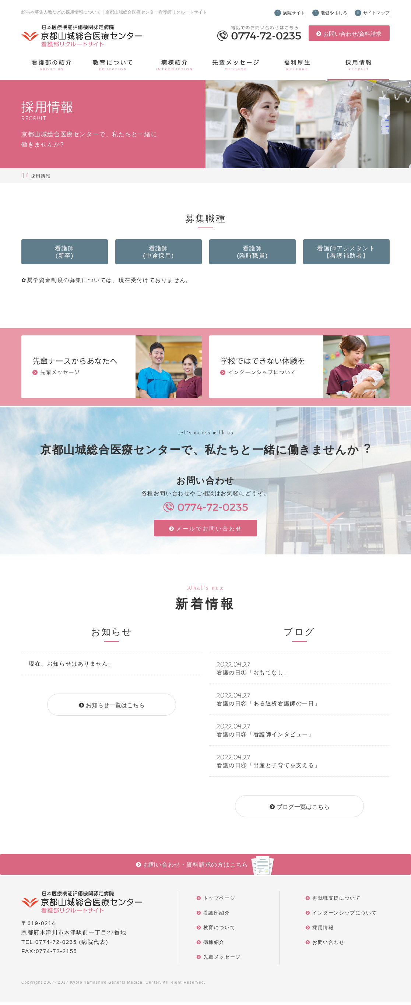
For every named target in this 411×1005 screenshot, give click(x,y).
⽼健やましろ (334, 12)
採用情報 (323, 930)
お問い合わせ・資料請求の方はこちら (196, 867)
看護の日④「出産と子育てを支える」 (268, 768)
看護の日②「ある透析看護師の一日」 (268, 706)
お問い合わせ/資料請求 (352, 34)
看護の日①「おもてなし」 (253, 675)
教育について (219, 930)
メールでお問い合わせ (209, 532)
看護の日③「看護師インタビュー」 (266, 737)
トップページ (219, 900)
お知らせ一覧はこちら (115, 708)
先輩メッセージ (222, 959)
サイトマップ (376, 12)
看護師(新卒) (64, 253)
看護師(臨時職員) (253, 253)
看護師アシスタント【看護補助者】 (346, 253)
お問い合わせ (328, 945)
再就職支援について (336, 900)
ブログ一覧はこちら (303, 809)
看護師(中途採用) (159, 253)
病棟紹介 (214, 945)
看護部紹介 (216, 915)
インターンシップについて (344, 915)
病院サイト (294, 12)
